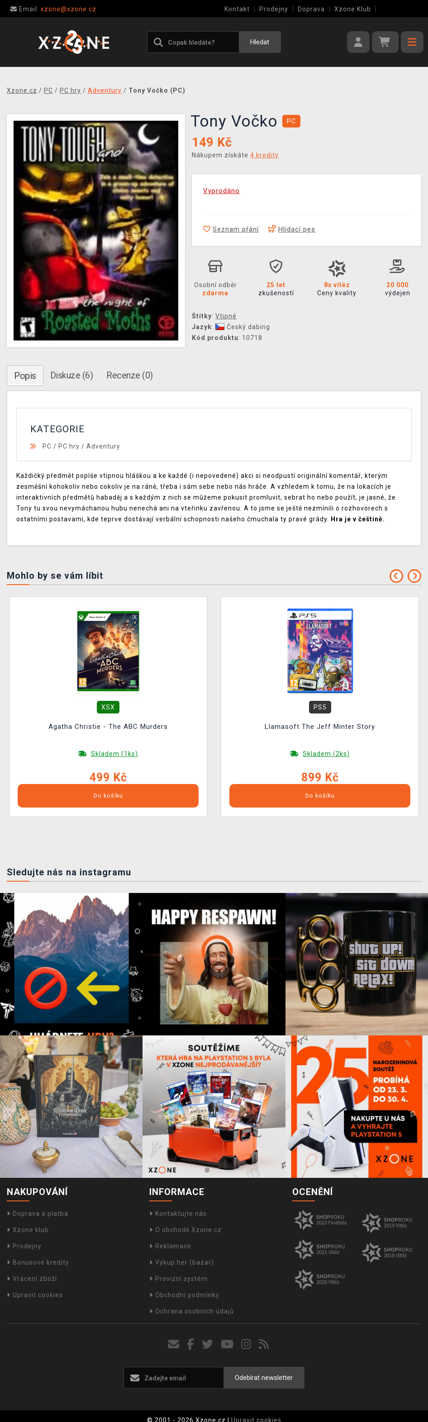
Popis (25, 375)
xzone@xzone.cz (53, 9)
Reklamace (170, 1246)
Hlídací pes (291, 229)
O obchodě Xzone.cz (185, 1229)
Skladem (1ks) (114, 753)
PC (47, 446)
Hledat (259, 42)
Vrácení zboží (32, 1278)
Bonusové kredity (38, 1262)
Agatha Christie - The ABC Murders (108, 727)
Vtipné (226, 316)
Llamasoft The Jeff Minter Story (320, 727)
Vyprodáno (221, 191)
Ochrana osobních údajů (191, 1311)
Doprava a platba (37, 1213)
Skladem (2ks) (326, 753)
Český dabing (242, 327)
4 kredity (264, 155)
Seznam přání (231, 229)
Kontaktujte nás (178, 1213)
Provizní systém (178, 1278)
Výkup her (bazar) (181, 1262)
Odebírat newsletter (264, 1378)
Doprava (311, 9)
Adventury (103, 446)
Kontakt (237, 9)
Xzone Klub (352, 9)
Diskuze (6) (71, 375)
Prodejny (273, 9)
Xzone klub (28, 1229)
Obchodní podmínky (184, 1295)
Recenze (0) (129, 375)
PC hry (69, 446)
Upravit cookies (35, 1295)
